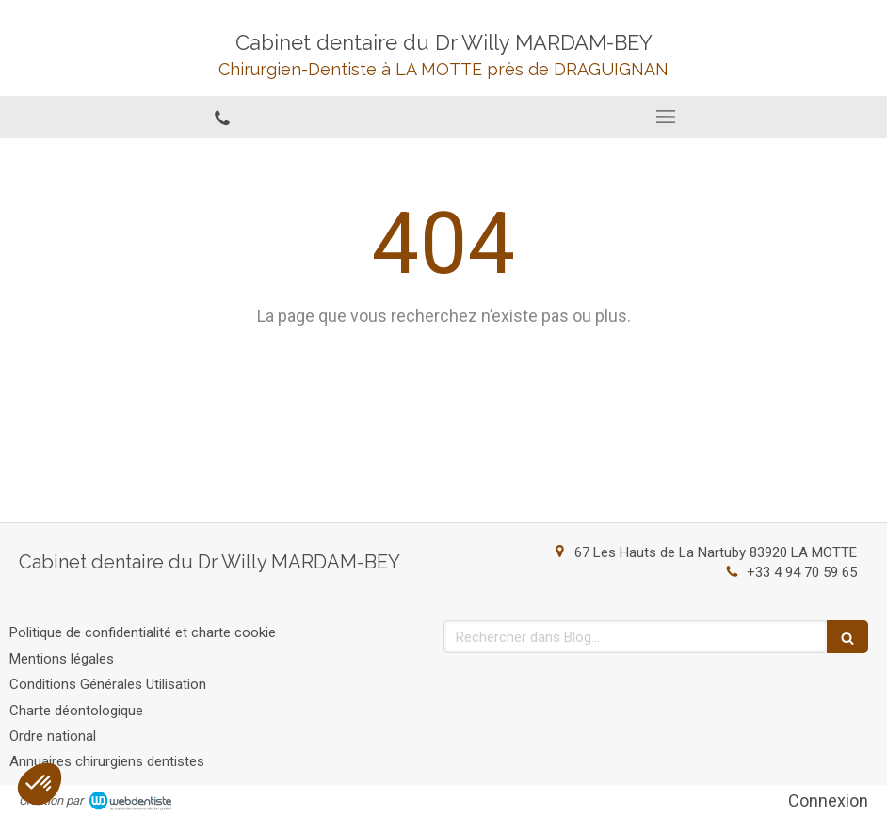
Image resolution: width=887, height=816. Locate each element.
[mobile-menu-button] (665, 117)
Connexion (828, 800)
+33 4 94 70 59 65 (802, 572)
